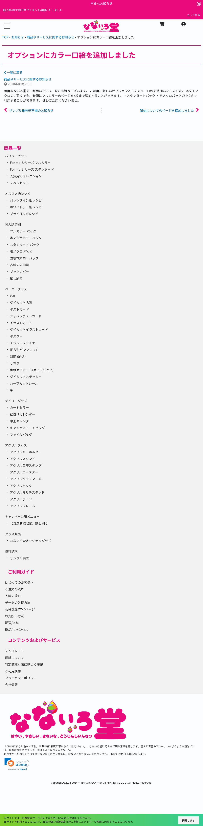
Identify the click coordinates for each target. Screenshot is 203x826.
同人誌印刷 (13, 224)
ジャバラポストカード (25, 316)
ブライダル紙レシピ (24, 213)
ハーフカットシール (24, 383)
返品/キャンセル (16, 629)
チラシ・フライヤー (24, 342)
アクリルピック (21, 485)
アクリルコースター (24, 472)
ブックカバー (19, 271)
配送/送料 (12, 622)
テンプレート (14, 650)
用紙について (14, 657)
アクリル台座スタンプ (25, 465)
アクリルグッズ (16, 445)
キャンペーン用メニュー (22, 516)
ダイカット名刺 (21, 302)
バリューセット (16, 155)
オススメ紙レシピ (17, 193)
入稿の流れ (13, 595)
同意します (188, 820)
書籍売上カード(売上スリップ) (32, 369)
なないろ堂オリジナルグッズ (30, 540)
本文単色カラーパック (26, 237)
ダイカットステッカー (26, 376)
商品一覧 (12, 148)
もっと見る (193, 15)
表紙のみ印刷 (19, 264)
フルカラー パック (23, 231)
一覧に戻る (13, 72)
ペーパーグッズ (16, 289)
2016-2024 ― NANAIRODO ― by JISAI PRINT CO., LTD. (96, 782)
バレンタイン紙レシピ (26, 200)
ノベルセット (19, 182)
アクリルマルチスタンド (27, 492)
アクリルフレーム (22, 505)
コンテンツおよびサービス (34, 640)
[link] (17, 764)
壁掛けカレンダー (22, 414)
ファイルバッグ (21, 434)
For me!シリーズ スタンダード (32, 169)
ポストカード (19, 309)
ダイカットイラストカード (29, 329)
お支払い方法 (14, 616)
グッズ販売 (13, 534)
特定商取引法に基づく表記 (24, 664)
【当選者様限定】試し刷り (29, 523)
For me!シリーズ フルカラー (30, 162)
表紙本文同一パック (24, 258)
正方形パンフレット (24, 349)
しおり (14, 363)
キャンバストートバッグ (27, 427)
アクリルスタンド (22, 458)
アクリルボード (21, 499)
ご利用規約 (13, 671)
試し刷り (16, 278)
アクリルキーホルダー (25, 451)
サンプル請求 (19, 558)
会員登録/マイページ (20, 609)
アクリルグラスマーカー (27, 478)
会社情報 (11, 684)
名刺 (13, 295)
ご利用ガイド (21, 571)
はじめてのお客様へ (19, 582)
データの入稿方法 (17, 602)
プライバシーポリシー (21, 677)
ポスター (16, 336)
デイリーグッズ (16, 400)
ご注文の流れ (14, 589)
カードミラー (19, 407)
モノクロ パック (21, 251)
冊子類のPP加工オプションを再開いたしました (32, 10)
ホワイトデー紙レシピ (26, 207)
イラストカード (21, 322)
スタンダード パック (24, 244)
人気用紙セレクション (26, 176)
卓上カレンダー (21, 421)
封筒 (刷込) (18, 356)
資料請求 (11, 551)
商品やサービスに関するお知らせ (28, 79)
